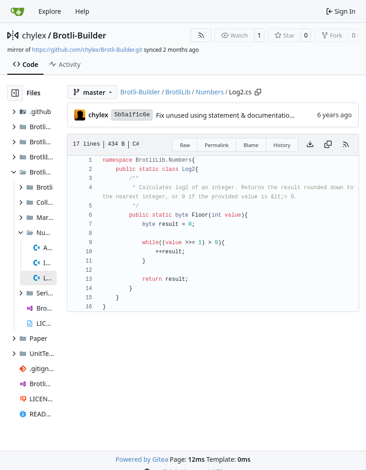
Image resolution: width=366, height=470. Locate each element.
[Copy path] (258, 92)
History (281, 145)
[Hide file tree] (15, 93)
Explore (49, 11)
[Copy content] (328, 145)
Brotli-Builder (79, 35)
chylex (34, 35)
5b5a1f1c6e (132, 114)
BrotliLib (178, 91)
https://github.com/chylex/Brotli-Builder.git (87, 50)
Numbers (210, 91)
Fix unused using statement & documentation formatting (242, 115)
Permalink (217, 145)
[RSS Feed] (201, 35)
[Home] (17, 11)
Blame (251, 145)
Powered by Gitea (141, 459)
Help (82, 11)
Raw (185, 145)
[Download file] (310, 145)
